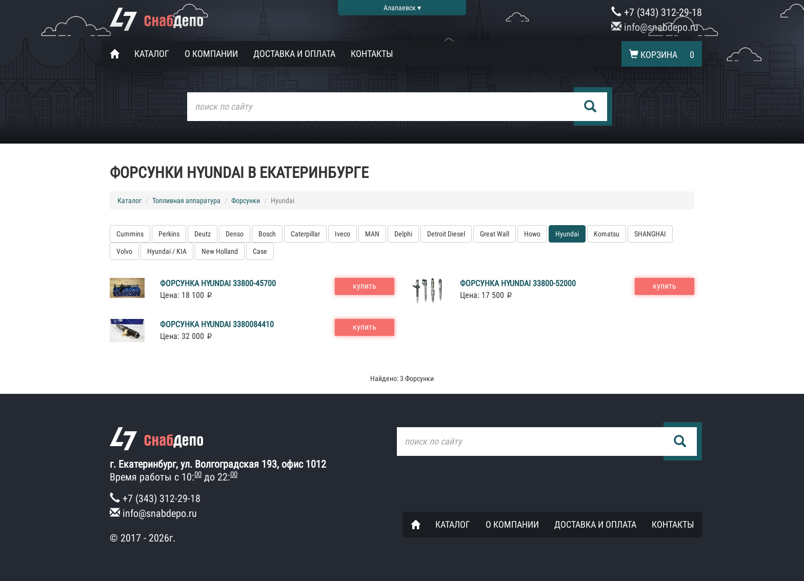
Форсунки (245, 200)
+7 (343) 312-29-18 (656, 12)
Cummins (130, 234)
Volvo (124, 251)
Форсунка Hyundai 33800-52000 (518, 283)
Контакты (372, 53)
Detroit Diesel (446, 234)
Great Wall (494, 234)
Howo (532, 234)
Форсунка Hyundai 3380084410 (217, 324)
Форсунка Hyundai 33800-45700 (218, 283)
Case (260, 251)
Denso (235, 234)
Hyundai (567, 234)
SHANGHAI (650, 234)
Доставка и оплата (294, 53)
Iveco (342, 234)
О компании (211, 53)
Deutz (202, 234)
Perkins (168, 234)
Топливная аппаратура (186, 200)
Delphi (403, 234)
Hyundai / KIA (167, 251)
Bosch (267, 234)
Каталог (151, 53)
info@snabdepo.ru (654, 27)
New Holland (220, 251)
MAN (372, 234)
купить (364, 286)
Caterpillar (305, 234)
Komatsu (606, 234)
